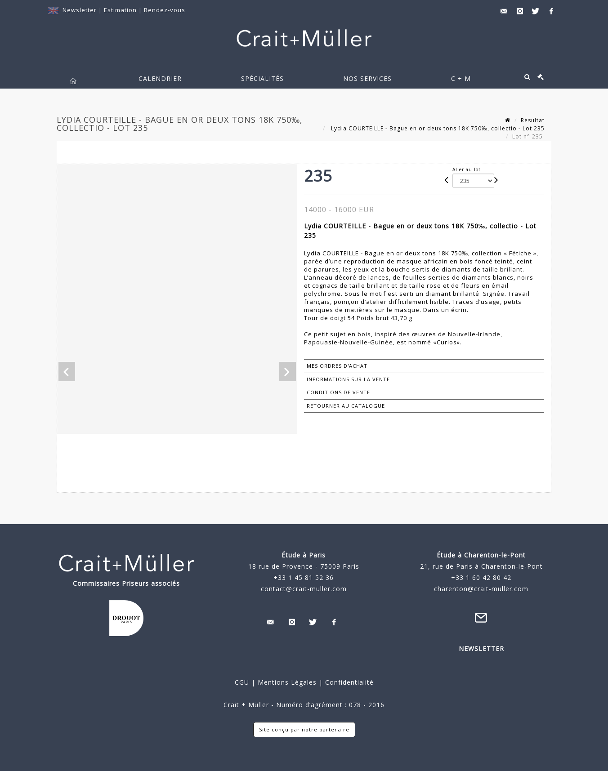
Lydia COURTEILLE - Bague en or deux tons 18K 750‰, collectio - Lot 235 (437, 128)
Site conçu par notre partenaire (304, 729)
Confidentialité (348, 682)
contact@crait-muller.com (304, 588)
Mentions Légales (287, 682)
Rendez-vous (164, 10)
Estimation (121, 10)
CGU (242, 682)
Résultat (533, 120)
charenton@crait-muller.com (481, 588)
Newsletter (80, 10)
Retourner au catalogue (346, 405)
